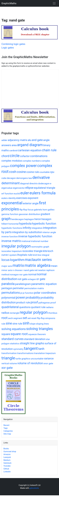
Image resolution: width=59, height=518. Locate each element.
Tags (5, 428)
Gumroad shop (9, 451)
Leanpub (7, 457)
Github (6, 469)
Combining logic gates (13, 44)
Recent (6, 425)
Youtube (7, 466)
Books (6, 448)
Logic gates (7, 47)
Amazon (7, 454)
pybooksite (34, 488)
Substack (7, 463)
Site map (7, 434)
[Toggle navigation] (54, 3)
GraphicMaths (8, 3)
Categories (8, 431)
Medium (6, 460)
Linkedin (7, 471)
